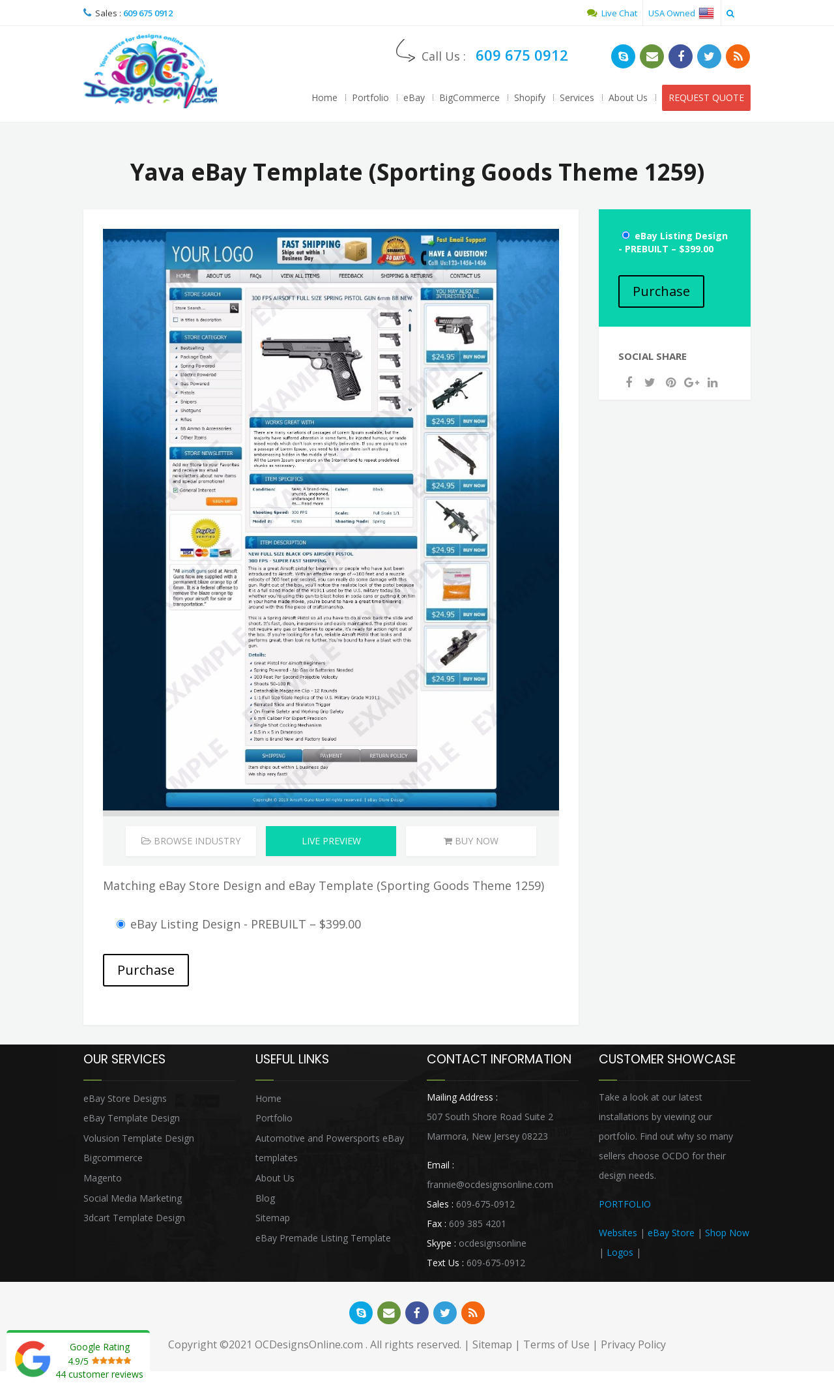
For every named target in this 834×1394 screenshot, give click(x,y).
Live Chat (612, 13)
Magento (102, 1180)
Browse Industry (190, 843)
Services (577, 97)
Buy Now (471, 843)
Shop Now (727, 1234)
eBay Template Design (131, 1120)
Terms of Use (556, 1348)
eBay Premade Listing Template (323, 1240)
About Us (628, 97)
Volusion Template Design (138, 1140)
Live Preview (331, 843)
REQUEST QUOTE (706, 97)
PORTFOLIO (625, 1206)
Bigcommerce (113, 1160)
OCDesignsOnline (151, 72)
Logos (620, 1254)
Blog (265, 1200)
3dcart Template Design (134, 1220)
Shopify (529, 97)
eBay (414, 97)
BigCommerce (469, 97)
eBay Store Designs (125, 1100)
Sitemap (272, 1220)
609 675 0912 (148, 13)
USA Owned (681, 13)
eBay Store (671, 1234)
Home (324, 97)
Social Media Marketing (132, 1200)
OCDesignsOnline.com (309, 1348)
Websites (618, 1234)
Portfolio (370, 97)
